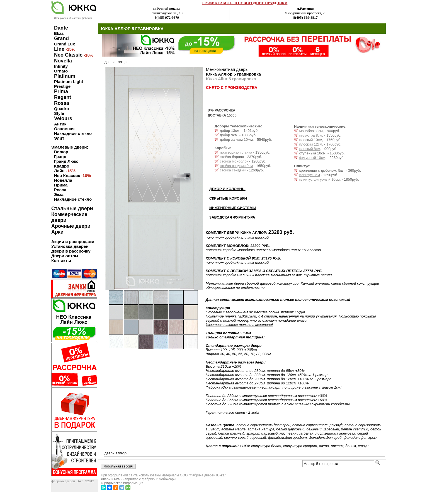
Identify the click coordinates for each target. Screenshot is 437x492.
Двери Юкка (110, 479)
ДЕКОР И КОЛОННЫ (227, 189)
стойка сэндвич (233, 170)
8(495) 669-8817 (305, 17)
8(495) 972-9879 (167, 17)
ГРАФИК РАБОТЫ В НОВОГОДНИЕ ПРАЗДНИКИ (245, 3)
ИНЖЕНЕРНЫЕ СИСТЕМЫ (232, 208)
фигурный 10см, (312, 158)
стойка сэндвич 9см (236, 166)
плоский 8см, (310, 149)
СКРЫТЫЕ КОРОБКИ (228, 198)
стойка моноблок (234, 161)
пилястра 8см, (311, 135)
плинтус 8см (309, 175)
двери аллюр (116, 62)
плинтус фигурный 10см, (320, 179)
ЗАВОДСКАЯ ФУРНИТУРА (232, 217)
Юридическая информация (122, 483)
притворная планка (236, 152)
